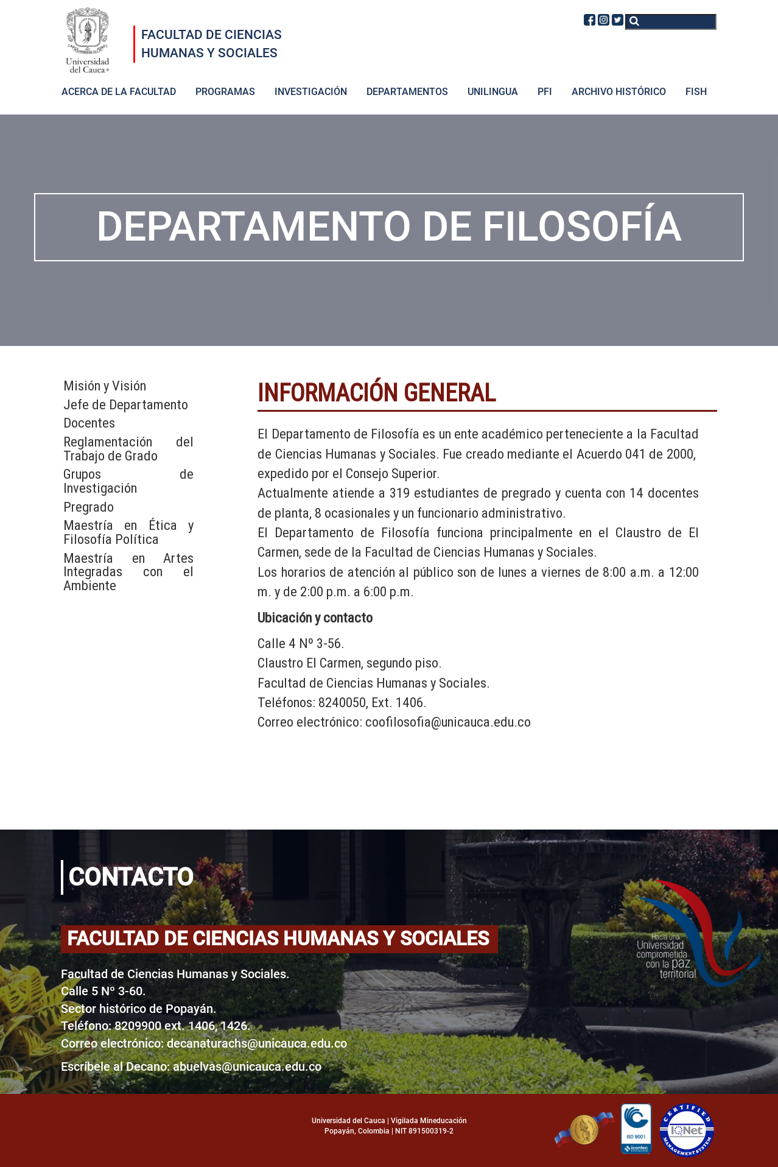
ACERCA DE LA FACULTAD (118, 91)
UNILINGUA (493, 91)
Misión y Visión (104, 386)
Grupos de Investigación (128, 481)
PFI (545, 91)
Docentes (89, 423)
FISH (696, 91)
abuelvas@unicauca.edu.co (247, 1066)
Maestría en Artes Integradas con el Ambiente (128, 572)
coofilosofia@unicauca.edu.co (448, 721)
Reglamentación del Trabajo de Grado (128, 448)
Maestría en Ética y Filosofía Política (128, 532)
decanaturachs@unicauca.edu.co (257, 1043)
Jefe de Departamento (125, 405)
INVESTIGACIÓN (311, 91)
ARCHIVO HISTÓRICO (619, 91)
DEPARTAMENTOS (407, 91)
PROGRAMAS (225, 91)
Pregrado (88, 507)
